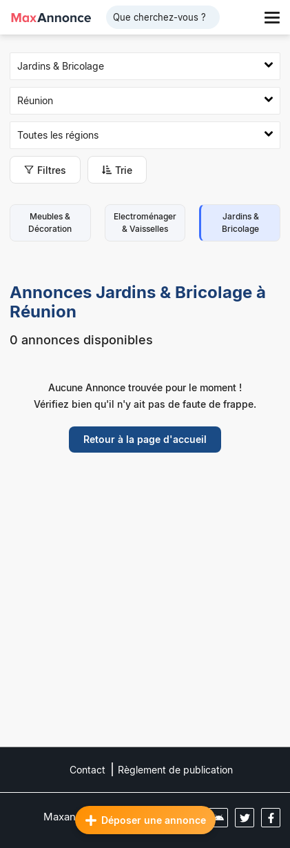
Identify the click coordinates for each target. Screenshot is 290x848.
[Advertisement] (145, 610)
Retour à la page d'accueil (145, 439)
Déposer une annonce (145, 820)
